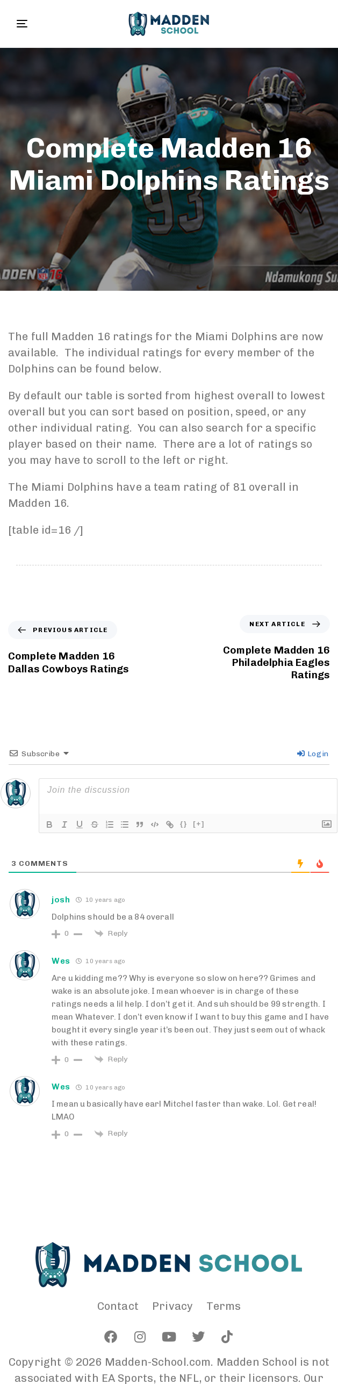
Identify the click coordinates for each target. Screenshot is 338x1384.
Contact (118, 1306)
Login (312, 753)
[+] (199, 824)
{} (184, 824)
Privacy (172, 1306)
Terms (223, 1306)
